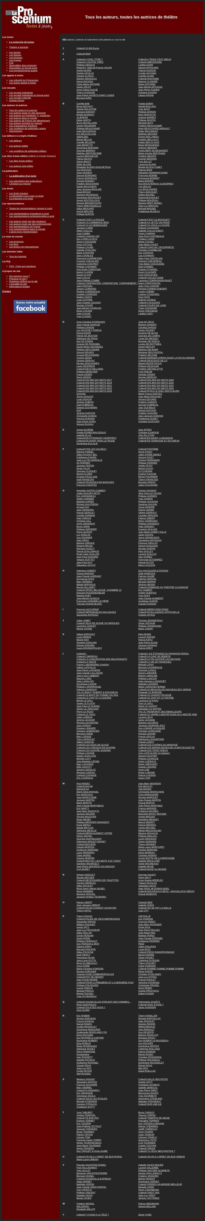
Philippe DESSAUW (148, 366)
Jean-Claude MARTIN (149, 800)
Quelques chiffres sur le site (23, 281)
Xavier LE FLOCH (85, 703)
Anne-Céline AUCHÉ (87, 89)
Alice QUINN (83, 1010)
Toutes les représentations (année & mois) (30, 208)
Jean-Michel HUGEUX (87, 598)
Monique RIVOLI (147, 1038)
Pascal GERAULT (85, 512)
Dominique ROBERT (87, 1040)
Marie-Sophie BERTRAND (151, 153)
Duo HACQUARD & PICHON (153, 570)
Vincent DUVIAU (84, 424)
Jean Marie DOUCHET (150, 396)
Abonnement (15, 131)
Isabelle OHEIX (146, 905)
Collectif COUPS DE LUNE (152, 305)
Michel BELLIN (84, 139)
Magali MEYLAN (84, 827)
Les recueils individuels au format (29, 95)
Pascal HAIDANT (85, 573)
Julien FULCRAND (148, 485)
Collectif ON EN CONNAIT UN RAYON (96, 908)
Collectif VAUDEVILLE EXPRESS (93, 1178)
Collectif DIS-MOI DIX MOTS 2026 (94, 391)
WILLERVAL (82, 1206)
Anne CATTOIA (84, 244)
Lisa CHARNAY (146, 255)
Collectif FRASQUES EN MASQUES (95, 482)
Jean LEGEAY (83, 725)
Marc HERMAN (84, 581)
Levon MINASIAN (147, 838)
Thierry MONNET (147, 844)
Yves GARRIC (145, 499)
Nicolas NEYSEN (85, 877)
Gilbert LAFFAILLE (86, 667)
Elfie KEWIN (144, 634)
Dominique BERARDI (87, 147)
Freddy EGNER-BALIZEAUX (91, 432)
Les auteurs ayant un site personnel (27, 113)
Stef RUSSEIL (83, 1073)
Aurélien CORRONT (86, 294)
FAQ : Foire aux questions (22, 266)
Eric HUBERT (145, 590)
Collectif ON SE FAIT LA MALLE (154, 908)
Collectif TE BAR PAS (87, 1118)
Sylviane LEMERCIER (87, 731)
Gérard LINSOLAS (85, 769)
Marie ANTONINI (147, 84)
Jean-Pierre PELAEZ (149, 930)
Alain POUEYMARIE (87, 979)
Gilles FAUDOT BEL (86, 454)
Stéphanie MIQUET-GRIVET (91, 841)
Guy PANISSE (145, 919)
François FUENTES (86, 485)
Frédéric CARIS (146, 239)
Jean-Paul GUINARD (87, 557)
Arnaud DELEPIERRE (87, 355)
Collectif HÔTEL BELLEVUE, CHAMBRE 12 (98, 590)
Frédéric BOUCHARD (87, 183)
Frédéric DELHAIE (147, 355)
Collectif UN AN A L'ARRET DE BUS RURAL (99, 1156)
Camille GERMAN (85, 515)
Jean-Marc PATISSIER (150, 924)
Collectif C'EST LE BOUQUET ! (154, 219)
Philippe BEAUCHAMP (88, 128)
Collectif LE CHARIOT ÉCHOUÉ (155, 695)
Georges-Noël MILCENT (89, 838)
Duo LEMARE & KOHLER (151, 728)
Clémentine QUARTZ (149, 1002)
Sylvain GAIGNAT (147, 490)
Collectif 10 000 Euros (87, 48)
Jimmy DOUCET (84, 396)
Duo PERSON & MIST (87, 944)
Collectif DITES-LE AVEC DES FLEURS (158, 391)
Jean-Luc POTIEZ (147, 977)
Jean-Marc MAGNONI (149, 783)
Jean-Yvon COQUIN (148, 286)
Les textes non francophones (24, 246)
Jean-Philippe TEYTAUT (88, 1126)
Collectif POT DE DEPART (90, 977)
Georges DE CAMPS (149, 335)
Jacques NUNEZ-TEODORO (91, 897)
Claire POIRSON (147, 966)
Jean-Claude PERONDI (150, 938)
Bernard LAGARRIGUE (150, 667)
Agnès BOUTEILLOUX (88, 200)
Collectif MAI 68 (84, 786)
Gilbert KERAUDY (85, 634)
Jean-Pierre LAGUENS (88, 670)
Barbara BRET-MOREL (150, 203)
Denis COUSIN (84, 311)
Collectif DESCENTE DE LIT (153, 360)
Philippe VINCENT (85, 1192)
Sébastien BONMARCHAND (153, 172)
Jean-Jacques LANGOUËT (152, 681)
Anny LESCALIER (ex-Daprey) (154, 753)
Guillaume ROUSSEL (87, 1062)
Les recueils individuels (21, 92)
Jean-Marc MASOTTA (87, 811)
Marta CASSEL (146, 241)
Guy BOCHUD (83, 170)
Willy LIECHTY (84, 767)
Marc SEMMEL (84, 1087)
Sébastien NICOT (147, 885)
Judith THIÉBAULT (148, 1129)
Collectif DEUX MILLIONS (89, 369)
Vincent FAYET (146, 457)
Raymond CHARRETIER (89, 258)
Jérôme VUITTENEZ (149, 1198)
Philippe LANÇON (147, 678)
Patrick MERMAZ (147, 825)
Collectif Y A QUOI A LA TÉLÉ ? (92, 1214)
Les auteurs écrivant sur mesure (25, 123)
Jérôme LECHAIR (85, 720)
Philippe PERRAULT (86, 941)
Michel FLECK (145, 468)
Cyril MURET (83, 869)
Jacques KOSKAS (147, 645)
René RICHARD (84, 1035)
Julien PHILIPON (147, 946)
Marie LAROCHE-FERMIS (151, 686)
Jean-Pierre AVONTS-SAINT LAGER (95, 95)
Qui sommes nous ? (19, 276)
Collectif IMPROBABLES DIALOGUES (96, 612)
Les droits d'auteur (18, 193)
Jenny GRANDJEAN (148, 537)
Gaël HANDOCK (147, 573)
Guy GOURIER (84, 537)
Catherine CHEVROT (87, 264)
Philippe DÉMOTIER (86, 371)
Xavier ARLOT (83, 87)
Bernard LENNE (84, 733)
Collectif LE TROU (85, 714)
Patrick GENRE (146, 510)
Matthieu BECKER (147, 134)
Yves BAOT (144, 109)
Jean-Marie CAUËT (148, 244)
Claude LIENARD (147, 767)
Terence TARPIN (147, 1115)
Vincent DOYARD (147, 399)
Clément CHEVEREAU (150, 261)
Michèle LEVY (83, 758)
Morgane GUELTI (85, 548)
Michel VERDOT (146, 1178)
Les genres (15, 52)
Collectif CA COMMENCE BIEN (92, 222)
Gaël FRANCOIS (85, 479)
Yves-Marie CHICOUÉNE (151, 264)
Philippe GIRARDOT (148, 523)
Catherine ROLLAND (149, 1049)
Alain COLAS (83, 277)
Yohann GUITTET (85, 559)
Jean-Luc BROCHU (148, 206)
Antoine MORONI (85, 858)
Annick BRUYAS (84, 211)
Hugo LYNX (144, 778)
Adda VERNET (84, 1181)
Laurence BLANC (147, 164)
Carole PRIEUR (84, 988)
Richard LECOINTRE (87, 722)
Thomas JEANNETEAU (150, 620)
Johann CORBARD (86, 288)
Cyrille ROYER (84, 1071)
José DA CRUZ (146, 322)
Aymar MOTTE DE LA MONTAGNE (156, 858)
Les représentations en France (24, 226)
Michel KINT (82, 639)
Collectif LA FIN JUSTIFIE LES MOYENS (159, 659)
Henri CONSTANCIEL (149, 283)
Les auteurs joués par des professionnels (30, 224)
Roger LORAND (146, 772)
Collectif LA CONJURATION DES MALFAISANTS (101, 659)
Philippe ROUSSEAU (149, 1060)
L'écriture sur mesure (20, 183)
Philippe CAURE (84, 247)
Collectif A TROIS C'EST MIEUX (154, 59)
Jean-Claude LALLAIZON (89, 673)
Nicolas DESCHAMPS (87, 363)
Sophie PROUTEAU (148, 991)
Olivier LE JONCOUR (87, 709)
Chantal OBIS (145, 902)
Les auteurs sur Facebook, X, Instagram (29, 115)
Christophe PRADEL (149, 985)
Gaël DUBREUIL (85, 405)
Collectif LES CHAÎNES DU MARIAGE (158, 745)
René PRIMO (145, 988)
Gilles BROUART (85, 208)
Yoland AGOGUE (147, 70)
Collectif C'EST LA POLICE (90, 219)
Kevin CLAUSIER (147, 272)
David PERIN (83, 938)
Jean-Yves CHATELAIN (150, 258)
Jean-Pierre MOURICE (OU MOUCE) (95, 866)
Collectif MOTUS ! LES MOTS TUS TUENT (98, 861)
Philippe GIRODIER (86, 529)
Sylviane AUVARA (147, 92)
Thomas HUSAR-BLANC (89, 604)
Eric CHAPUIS (145, 253)
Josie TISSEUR (146, 1134)
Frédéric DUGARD (147, 413)
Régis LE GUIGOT (147, 706)
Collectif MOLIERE (86, 844)
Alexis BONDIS (84, 172)
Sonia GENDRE (146, 507)
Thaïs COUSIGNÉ (147, 308)
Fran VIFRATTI (84, 1190)
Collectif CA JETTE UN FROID (154, 222)
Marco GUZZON (146, 565)
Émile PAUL (144, 927)
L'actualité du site (18, 284)
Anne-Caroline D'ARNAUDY (90, 322)
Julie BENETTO (84, 145)
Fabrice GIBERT (146, 518)
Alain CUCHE (83, 313)
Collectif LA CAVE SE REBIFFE (154, 656)
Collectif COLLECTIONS (150, 277)
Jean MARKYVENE (86, 797)
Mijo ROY (143, 1068)
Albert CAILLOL (84, 230)
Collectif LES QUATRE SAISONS (93, 750)
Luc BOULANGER (147, 189)
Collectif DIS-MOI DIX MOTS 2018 (156, 380)
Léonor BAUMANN (86, 125)
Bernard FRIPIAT (147, 482)
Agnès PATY (82, 927)
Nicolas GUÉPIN (147, 548)
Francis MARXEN (147, 808)
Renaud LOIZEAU (85, 772)
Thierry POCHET (147, 963)
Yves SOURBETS (147, 1096)
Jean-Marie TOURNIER (88, 1145)
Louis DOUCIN (84, 399)
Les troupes (15, 60)
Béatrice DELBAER (148, 349)
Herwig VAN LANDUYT (150, 1173)
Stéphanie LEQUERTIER (151, 739)
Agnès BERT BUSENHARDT (153, 150)
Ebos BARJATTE (147, 114)
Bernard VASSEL (85, 1176)
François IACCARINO (87, 609)
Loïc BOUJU (144, 186)
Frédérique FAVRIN (86, 457)
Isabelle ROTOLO (85, 1060)
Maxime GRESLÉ (85, 543)
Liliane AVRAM (146, 95)
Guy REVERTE (146, 1032)
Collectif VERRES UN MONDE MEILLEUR (160, 1184)
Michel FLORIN (84, 474)
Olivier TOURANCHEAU (88, 1143)
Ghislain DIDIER (146, 374)
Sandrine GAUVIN (147, 504)
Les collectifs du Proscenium (23, 80)
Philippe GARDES (147, 496)
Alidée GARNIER (85, 499)
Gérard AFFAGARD (148, 67)
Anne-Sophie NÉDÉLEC (150, 880)
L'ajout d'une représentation (23, 231)
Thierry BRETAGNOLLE (88, 206)
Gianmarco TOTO (147, 1140)
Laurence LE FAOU (148, 700)
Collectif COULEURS (149, 302)
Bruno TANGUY (146, 1112)
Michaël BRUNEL (147, 208)
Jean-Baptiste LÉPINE (87, 761)
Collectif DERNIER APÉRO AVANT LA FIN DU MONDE (166, 358)
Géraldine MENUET (148, 819)
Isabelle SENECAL (148, 1087)
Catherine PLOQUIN (148, 960)
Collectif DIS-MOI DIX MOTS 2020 (156, 382)
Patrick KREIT (145, 648)
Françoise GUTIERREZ (150, 559)
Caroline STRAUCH (86, 1104)
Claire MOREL (83, 855)
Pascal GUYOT (146, 562)
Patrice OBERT (84, 902)
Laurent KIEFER (146, 637)
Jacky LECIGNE (146, 720)
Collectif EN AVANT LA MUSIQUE (155, 438)
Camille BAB (82, 103)
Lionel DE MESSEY (148, 338)
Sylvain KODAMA (85, 645)
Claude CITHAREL (148, 269)
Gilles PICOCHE (84, 952)
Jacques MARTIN (85, 800)
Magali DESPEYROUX (150, 363)
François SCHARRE (86, 1084)
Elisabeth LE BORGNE (150, 692)
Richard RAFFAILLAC (149, 1018)
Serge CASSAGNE (86, 241)
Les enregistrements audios (23, 70)
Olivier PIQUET (146, 957)
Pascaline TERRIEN (148, 1120)
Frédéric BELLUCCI (148, 139)
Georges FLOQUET (86, 471)
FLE (11, 62)
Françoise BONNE (147, 175)
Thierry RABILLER (147, 1015)
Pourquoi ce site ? (18, 278)
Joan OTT (143, 910)
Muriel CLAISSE (84, 272)
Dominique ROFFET (148, 1046)
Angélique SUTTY (85, 1107)
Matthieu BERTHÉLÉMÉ (89, 153)
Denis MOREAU (146, 852)
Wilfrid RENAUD (146, 1026)
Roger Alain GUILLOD (87, 554)
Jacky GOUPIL (146, 534)
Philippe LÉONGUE (148, 758)
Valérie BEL (82, 136)
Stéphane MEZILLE (86, 830)
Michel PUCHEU (85, 993)
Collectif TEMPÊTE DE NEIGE (154, 1118)
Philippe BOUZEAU (148, 200)
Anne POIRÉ (83, 966)
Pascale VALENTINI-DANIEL (91, 1165)
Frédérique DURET (148, 418)
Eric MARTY (82, 808)
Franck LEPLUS (146, 736)
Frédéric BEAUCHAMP (150, 125)
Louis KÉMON (83, 637)
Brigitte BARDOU (85, 114)
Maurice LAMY (84, 678)
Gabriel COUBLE (147, 300)
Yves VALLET (83, 1170)
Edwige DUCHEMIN (86, 407)
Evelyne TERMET (85, 1120)
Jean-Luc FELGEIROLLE (89, 460)
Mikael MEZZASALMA (149, 830)
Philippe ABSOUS (85, 65)
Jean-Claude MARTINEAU (90, 805)
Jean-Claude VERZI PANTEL (91, 1187)
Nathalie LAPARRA (148, 684)
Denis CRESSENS (148, 311)
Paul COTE (144, 297)
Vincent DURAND (85, 418)
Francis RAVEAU (85, 1021)
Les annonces (16, 241)
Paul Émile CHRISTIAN (88, 269)
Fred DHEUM (145, 371)
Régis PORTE (145, 971)
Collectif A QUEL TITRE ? (89, 59)
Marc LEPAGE (83, 736)
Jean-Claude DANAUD (88, 324)
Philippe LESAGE (85, 753)
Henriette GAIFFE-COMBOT (91, 490)
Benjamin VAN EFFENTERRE (91, 1173)
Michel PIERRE (146, 955)
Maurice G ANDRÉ (148, 81)
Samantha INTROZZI (87, 615)
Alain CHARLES (84, 255)
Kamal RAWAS (84, 1024)
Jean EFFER (145, 429)
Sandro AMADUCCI (86, 78)
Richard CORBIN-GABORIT (152, 288)
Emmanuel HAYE (85, 579)
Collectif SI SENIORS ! (88, 1090)
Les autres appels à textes (22, 83)
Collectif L (81, 653)
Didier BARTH (83, 120)
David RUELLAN (147, 1071)
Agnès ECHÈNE (84, 429)
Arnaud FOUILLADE (86, 476)
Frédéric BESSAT (147, 156)
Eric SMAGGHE (84, 1093)
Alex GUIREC (145, 557)
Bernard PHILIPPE (86, 949)
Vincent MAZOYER (86, 816)
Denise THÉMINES (148, 1126)
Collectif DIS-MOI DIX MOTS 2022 (156, 385)
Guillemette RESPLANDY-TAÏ (91, 1032)
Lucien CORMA (146, 291)
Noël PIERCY (83, 955)
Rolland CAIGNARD (148, 228)
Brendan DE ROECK (149, 341)
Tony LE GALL (145, 703)
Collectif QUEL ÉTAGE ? (151, 1004)
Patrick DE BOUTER (87, 335)
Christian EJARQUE (148, 432)
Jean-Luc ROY (84, 1068)
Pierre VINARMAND (148, 1190)
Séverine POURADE (149, 982)
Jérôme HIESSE (146, 584)
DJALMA (81, 393)
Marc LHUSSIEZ (85, 764)
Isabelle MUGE (146, 866)
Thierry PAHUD (84, 916)
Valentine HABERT (86, 570)
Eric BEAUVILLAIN (86, 134)
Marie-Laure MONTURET (151, 847)
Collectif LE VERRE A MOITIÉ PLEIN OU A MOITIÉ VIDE (167, 714)
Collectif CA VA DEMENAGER (91, 225)
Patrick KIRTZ (145, 639)
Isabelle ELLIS (83, 435)
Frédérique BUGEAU (149, 211)
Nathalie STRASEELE (149, 1101)
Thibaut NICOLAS (147, 883)
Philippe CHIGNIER (86, 266)
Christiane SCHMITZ (149, 1084)
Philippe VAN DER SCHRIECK (154, 1170)
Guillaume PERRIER (149, 941)
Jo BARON (82, 117)
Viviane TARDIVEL (86, 1115)
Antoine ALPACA (85, 76)
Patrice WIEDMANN (148, 1203)
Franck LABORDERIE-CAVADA (92, 664)
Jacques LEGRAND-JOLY (151, 725)
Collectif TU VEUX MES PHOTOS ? (156, 1151)
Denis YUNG (145, 1214)
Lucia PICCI (144, 949)
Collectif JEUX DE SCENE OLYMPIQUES (97, 623)
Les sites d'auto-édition (21, 161)
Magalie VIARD (146, 1187)
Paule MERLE (83, 825)
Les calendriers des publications (25, 181)
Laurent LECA (145, 717)
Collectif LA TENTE (86, 662)
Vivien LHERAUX (147, 761)
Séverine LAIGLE (147, 670)
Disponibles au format (23, 68)
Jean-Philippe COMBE (87, 280)
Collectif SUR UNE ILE (150, 1104)
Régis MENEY (83, 819)
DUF (78, 410)
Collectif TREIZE (146, 1148)
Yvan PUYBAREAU (86, 996)
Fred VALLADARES (86, 1167)
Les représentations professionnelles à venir (31, 216)
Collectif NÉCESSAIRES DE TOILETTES (97, 880)
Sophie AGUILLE (85, 73)
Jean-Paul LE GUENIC (88, 706)
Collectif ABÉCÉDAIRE (150, 62)
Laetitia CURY (145, 313)
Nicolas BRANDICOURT (89, 203)
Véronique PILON (85, 957)
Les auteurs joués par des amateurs (27, 221)
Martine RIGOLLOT (148, 1035)
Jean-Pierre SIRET (148, 1090)
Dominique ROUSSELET (151, 1062)
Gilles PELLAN (84, 932)
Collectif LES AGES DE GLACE (92, 745)
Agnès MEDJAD (146, 816)
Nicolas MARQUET (148, 797)
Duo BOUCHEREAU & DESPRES (155, 183)
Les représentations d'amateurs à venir (29, 213)
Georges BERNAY (85, 150)
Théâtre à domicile (18, 47)
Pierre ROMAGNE (85, 1051)
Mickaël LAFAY (146, 664)
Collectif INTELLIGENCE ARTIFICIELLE (159, 612)
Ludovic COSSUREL (149, 294)
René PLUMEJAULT (86, 963)
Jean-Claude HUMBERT (150, 598)
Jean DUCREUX (147, 407)
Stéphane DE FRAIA (87, 338)
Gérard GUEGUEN (148, 546)
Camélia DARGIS (147, 327)
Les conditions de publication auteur (27, 128)
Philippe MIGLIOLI (147, 836)
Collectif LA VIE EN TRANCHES (154, 662)
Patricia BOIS (145, 170)
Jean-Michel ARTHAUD (150, 87)
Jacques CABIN (84, 228)
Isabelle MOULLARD (149, 861)
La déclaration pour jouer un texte (26, 196)
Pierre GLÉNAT (84, 532)
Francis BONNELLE (86, 178)
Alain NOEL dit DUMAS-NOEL (154, 888)
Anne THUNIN (145, 1131)
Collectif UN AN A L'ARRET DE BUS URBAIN (161, 1156)
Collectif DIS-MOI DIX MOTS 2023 (94, 388)
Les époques (15, 57)
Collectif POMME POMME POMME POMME (161, 968)
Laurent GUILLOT (147, 554)
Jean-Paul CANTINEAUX (151, 236)
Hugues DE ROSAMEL (88, 344)
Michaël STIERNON (86, 1101)
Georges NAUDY (147, 874)
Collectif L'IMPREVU (87, 656)
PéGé (141, 944)
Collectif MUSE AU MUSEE (152, 869)
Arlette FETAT (145, 465)
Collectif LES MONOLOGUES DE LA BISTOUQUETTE (166, 747)
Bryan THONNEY (85, 1131)
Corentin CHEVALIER (87, 261)
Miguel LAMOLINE (147, 675)
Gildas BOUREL (146, 194)
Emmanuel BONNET (149, 178)
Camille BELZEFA (85, 142)
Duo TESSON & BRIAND (151, 1123)
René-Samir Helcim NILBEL (90, 888)
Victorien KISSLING (86, 642)
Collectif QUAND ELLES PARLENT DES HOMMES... (103, 1002)
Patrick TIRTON (84, 1134)
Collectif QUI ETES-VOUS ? (90, 1007)
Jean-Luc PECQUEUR (88, 930)
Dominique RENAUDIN (88, 1029)
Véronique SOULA (85, 1096)
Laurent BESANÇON (87, 156)
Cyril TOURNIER (147, 1143)
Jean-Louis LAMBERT (87, 675)
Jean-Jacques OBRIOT (88, 905)
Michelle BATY (145, 123)
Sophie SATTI (145, 1082)
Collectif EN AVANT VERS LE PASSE (95, 440)
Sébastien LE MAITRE (149, 709)
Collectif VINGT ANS (149, 1192)
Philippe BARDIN (147, 112)
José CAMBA (83, 233)
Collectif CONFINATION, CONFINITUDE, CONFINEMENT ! (107, 283)
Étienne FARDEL (85, 452)
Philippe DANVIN (85, 327)
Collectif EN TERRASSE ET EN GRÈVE (159, 440)
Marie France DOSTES (150, 393)
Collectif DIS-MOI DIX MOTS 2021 (94, 385)
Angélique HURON (148, 601)
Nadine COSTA (84, 297)
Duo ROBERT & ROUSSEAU (153, 1040)
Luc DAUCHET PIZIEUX (89, 330)
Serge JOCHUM (146, 623)
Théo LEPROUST (85, 739)
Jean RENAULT (146, 1029)
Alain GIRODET (146, 526)
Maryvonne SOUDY (148, 1093)
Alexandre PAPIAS (86, 921)
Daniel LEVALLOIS (86, 756)
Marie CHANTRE (85, 253)
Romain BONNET (85, 181)
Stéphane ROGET (85, 1049)
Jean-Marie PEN (146, 932)
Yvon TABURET (84, 1112)
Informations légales (19, 286)
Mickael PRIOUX (85, 991)
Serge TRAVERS (85, 1148)
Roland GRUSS (84, 546)
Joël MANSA (145, 789)
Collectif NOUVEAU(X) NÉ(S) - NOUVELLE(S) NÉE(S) (166, 891)
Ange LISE (143, 769)
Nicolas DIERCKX (147, 377)
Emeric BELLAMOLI (148, 136)
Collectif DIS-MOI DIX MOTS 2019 (94, 382)
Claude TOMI (83, 1137)
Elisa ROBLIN (83, 1043)
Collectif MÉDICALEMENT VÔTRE (94, 833)
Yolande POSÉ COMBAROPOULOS (95, 974)
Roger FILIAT (83, 468)
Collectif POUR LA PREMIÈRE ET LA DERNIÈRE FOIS (104, 982)
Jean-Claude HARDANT (88, 576)
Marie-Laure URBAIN (87, 1159)
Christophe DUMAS (86, 416)
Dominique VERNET (148, 1181)
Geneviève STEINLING (150, 1098)
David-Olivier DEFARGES (89, 347)
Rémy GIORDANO (148, 521)
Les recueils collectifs (20, 98)
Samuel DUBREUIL (148, 405)
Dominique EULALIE (87, 443)
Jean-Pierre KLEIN (148, 642)
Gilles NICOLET (84, 885)
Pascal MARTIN (146, 803)
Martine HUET (83, 595)
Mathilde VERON (85, 1184)
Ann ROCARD (145, 1043)
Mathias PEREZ (146, 935)
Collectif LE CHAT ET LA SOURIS (93, 698)
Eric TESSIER (83, 1123)
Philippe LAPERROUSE (88, 686)
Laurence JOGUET (86, 626)
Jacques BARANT (85, 112)
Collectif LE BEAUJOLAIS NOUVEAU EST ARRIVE (164, 689)
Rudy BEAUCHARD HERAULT (154, 128)
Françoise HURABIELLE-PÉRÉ (92, 601)
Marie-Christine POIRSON (89, 968)
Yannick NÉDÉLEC (86, 883)
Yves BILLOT (145, 161)
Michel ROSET (146, 1054)
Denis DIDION (83, 377)
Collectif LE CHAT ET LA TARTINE (156, 698)
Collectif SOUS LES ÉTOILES (91, 1098)
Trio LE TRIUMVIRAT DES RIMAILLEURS (160, 711)
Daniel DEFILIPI (146, 347)
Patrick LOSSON (147, 775)
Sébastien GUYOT (85, 565)
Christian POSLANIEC (149, 974)
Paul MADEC (83, 783)
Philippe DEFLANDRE (87, 349)
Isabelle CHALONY (86, 250)
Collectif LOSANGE (86, 775)
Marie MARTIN (84, 803)
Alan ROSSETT (84, 1057)
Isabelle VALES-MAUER (150, 1165)
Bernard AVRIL (84, 98)
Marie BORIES (145, 181)
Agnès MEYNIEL (147, 827)
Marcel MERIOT (146, 822)
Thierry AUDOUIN (85, 92)
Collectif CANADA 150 (87, 236)
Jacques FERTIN (85, 465)
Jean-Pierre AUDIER (149, 89)
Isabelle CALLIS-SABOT (150, 230)
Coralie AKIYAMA (147, 73)
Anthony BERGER (147, 147)
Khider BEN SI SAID (148, 142)
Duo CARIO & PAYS (86, 239)
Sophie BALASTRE (86, 109)
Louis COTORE (84, 300)
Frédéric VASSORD (148, 1176)
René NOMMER (84, 891)
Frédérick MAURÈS (148, 811)
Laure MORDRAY (85, 852)
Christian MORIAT (147, 855)
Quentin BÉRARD (147, 159)
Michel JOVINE (84, 628)
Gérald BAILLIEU (147, 106)
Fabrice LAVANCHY (86, 689)
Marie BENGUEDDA (148, 145)
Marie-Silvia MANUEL (87, 792)
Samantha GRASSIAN (149, 540)
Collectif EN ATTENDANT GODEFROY (96, 438)
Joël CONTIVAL (84, 286)
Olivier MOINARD (147, 841)
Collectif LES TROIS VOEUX (153, 750)
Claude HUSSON (147, 604)
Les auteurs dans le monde (23, 118)
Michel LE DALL (84, 700)
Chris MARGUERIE (148, 794)
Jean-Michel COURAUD (88, 308)
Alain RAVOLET (146, 1021)
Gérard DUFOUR (147, 410)
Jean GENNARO (85, 510)
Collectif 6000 (83, 54)
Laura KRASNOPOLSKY (89, 648)
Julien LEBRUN (84, 717)
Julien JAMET (83, 620)
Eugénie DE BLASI (148, 333)
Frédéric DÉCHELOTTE (150, 369)
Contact (6, 291)
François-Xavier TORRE (88, 1140)
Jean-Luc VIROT (147, 1195)
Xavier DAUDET (146, 330)
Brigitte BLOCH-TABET (150, 167)
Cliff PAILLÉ (144, 916)
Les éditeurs (15, 140)
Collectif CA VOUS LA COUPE (154, 225)
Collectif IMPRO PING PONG (153, 609)
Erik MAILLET (145, 786)
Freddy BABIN (145, 103)
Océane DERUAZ (85, 360)
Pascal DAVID (83, 333)
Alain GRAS (82, 540)
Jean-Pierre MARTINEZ (150, 805)
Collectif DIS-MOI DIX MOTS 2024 (156, 388)
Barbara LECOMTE (148, 722)
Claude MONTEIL (85, 847)
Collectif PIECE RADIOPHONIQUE (156, 952)
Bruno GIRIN (83, 526)
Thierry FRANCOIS (148, 479)
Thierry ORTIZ (83, 910)
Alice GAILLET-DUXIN (149, 493)
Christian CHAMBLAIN (150, 250)
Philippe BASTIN (147, 120)
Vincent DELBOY (85, 352)
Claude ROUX (83, 1065)
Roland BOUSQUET (148, 197)
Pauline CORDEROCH (88, 291)
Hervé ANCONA (84, 81)
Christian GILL (83, 521)
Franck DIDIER (84, 374)
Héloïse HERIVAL (147, 579)
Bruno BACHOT (84, 106)
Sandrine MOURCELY (87, 863)
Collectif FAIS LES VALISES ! (91, 449)
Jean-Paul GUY (84, 562)
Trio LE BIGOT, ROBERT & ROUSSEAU (97, 692)
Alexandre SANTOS (86, 1082)
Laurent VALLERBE (148, 1167)
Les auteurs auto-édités (21, 166)
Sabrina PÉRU (84, 946)
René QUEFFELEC (86, 1004)
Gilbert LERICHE (85, 742)
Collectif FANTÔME (148, 449)
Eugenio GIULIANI (147, 529)
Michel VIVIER (83, 1198)
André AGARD (83, 70)
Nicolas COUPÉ (84, 305)
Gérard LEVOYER (147, 756)
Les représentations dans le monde (27, 229)
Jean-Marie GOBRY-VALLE (152, 532)
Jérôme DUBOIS (85, 402)
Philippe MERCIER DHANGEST (92, 822)
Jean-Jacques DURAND (150, 416)
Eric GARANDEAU (86, 496)
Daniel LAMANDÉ (147, 673)
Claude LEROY (146, 742)
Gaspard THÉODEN (86, 1129)
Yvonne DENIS (84, 358)
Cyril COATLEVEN (147, 275)
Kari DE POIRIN (84, 341)
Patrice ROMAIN (147, 1051)
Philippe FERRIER (147, 463)
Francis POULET (147, 979)
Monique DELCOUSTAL (150, 352)
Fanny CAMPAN (146, 233)
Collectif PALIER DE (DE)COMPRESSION (98, 919)
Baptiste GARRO (85, 501)
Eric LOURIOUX (84, 778)
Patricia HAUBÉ (146, 576)
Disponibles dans (23, 65)
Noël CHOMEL (146, 266)
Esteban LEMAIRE (86, 728)
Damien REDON (146, 1024)
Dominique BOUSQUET (88, 197)
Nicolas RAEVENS (86, 1018)
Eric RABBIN (83, 1015)
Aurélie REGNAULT (86, 1026)
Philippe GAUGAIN (148, 501)
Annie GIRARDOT (85, 523)
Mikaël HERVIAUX (85, 584)
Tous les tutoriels (17, 256)
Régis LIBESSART (148, 764)
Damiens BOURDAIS (87, 194)
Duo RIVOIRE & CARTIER (90, 1038)
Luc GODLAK (83, 534)
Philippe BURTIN (85, 214)
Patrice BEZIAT (84, 159)
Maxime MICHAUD (148, 833)
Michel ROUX (145, 1065)
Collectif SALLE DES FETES (153, 1079)
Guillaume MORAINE (87, 850)
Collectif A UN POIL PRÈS (89, 62)
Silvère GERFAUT (147, 512)
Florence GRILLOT (148, 543)
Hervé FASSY (145, 452)
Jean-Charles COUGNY (88, 302)
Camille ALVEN (146, 76)
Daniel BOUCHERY (86, 186)
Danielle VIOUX (84, 1195)
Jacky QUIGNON (147, 1007)
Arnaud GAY (82, 507)
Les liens (13, 244)
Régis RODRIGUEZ (86, 1046)
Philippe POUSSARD (87, 985)
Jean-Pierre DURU (86, 421)
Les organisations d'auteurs (23, 126)
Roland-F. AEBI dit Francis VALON (94, 67)
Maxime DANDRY (147, 324)
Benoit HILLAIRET (85, 587)
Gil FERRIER (83, 463)
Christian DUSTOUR (149, 421)
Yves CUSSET (84, 316)
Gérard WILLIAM (147, 1206)
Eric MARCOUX (84, 794)
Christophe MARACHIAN (151, 792)
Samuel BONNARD (86, 175)
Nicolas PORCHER (86, 971)
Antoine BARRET (147, 117)
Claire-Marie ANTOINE (88, 84)
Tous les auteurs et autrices (23, 110)
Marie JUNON (145, 628)
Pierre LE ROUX (84, 711)
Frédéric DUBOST (147, 402)
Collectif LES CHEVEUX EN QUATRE (95, 747)
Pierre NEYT (144, 877)
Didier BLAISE (83, 164)
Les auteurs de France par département (29, 120)
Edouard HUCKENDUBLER (90, 592)
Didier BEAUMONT (148, 131)
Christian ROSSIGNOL (150, 1057)
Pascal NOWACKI (147, 894)
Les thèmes (15, 55)
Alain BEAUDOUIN (86, 131)
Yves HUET (144, 595)
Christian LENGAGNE (149, 731)
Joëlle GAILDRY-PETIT (88, 493)
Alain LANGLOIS (85, 681)
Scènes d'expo (16, 100)
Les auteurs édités (18, 146)
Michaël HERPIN (147, 581)
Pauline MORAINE (147, 850)
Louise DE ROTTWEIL (150, 344)
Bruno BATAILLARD (86, 123)
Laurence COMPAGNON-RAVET (155, 280)
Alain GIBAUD (83, 518)
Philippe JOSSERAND (149, 626)
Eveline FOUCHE (147, 474)
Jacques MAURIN (85, 814)
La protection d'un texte (21, 198)
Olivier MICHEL (84, 836)
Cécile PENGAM (85, 935)
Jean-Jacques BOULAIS (88, 189)
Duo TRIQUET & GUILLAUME (92, 1151)
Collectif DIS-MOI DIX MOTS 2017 (94, 380)
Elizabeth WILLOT (85, 1209)
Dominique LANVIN (86, 684)
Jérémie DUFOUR (85, 413)
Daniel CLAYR (83, 275)
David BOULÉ (83, 192)
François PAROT (147, 921)
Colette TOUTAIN (147, 1145)
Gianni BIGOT (83, 161)
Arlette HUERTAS (147, 592)
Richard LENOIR (147, 733)
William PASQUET (85, 924)
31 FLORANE (145, 471)
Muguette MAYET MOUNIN (152, 814)
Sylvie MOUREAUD (148, 863)
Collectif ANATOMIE (148, 78)
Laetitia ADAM (145, 65)
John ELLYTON (146, 435)
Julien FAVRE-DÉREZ (149, 454)
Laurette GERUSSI (148, 515)
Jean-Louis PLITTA (86, 960)
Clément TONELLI (147, 1137)
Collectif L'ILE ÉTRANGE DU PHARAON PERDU (163, 653)
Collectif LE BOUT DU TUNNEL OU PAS (97, 695)
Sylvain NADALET (85, 874)
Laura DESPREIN (85, 366)
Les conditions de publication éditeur (28, 151)
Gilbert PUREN (146, 993)
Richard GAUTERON (87, 504)
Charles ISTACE (146, 615)
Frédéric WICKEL (85, 1203)
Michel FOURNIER (148, 476)
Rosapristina (82, 1054)
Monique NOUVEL (85, 894)
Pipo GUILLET (145, 551)
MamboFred (82, 789)
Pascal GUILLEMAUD (87, 551)
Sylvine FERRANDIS (149, 460)
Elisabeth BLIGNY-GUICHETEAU (93, 167)
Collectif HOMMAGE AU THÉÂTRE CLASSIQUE (163, 587)
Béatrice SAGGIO (85, 1079)
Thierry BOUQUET (148, 192)
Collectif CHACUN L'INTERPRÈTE (156, 247)
